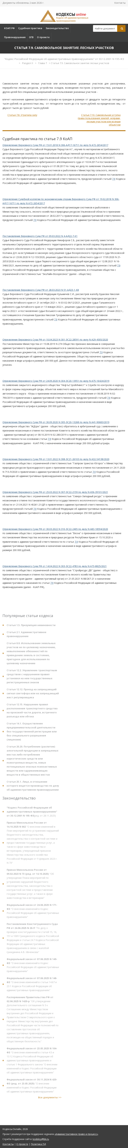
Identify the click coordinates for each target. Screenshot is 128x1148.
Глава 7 (43, 63)
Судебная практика (30, 28)
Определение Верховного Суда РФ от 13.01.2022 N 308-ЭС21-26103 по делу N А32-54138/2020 (55, 459)
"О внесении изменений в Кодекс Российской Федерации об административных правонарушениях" (33, 912)
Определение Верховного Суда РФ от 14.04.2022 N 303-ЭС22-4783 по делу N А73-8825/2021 (54, 566)
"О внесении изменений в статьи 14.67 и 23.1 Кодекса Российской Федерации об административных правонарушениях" (32, 985)
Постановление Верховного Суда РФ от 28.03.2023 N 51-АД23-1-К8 (40, 289)
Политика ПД (38, 1144)
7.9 (113, 178)
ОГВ (31, 37)
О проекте (43, 37)
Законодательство (57, 28)
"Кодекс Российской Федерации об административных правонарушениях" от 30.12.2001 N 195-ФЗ (64, 59)
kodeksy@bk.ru (41, 1139)
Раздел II (28, 63)
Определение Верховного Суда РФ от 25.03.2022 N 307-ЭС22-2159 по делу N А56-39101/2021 (55, 492)
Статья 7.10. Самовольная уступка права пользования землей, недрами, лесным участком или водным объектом (99, 119)
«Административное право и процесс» (76, 1134)
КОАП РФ (9, 28)
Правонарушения (15, 37)
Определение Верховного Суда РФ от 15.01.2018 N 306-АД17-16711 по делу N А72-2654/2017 (55, 145)
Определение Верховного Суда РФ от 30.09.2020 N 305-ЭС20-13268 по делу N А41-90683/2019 (55, 422)
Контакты (120, 2)
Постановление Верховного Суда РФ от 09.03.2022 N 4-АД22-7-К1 (40, 236)
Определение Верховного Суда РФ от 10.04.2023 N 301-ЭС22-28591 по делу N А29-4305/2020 (55, 339)
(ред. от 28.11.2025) (32, 813)
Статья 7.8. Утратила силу (22, 115)
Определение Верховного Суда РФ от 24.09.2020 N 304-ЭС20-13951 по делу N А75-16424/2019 (55, 380)
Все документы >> (50, 1098)
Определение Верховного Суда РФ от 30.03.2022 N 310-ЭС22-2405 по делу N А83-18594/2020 (55, 529)
